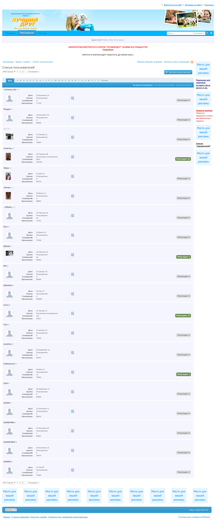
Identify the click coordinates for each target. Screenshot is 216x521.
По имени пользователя (143, 85)
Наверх (6, 517)
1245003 (7, 461)
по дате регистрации (184, 85)
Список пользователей (43, 62)
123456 (6, 403)
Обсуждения (11, 33)
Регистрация (119, 40)
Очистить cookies (38, 517)
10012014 (7, 285)
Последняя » (34, 72)
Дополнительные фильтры (178, 72)
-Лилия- (7, 187)
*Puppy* (7, 109)
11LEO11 (7, 344)
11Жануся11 (9, 364)
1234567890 (8, 422)
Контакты (209, 5)
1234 (5, 383)
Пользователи (27, 33)
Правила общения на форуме (149, 62)
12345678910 (9, 442)
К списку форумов (20, 517)
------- (5, 129)
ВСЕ (10, 81)
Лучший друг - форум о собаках (16, 62)
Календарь (42, 33)
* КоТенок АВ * (10, 90)
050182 (6, 246)
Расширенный (211, 33)
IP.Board (206, 517)
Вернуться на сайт (173, 5)
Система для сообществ (190, 517)
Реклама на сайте (193, 5)
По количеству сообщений (164, 85)
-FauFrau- (7, 148)
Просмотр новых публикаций (176, 62)
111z (5, 324)
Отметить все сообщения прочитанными (68, 517)
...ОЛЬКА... (8, 207)
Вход (111, 40)
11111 (6, 305)
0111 (5, 227)
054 (5, 266)
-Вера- (6, 168)
